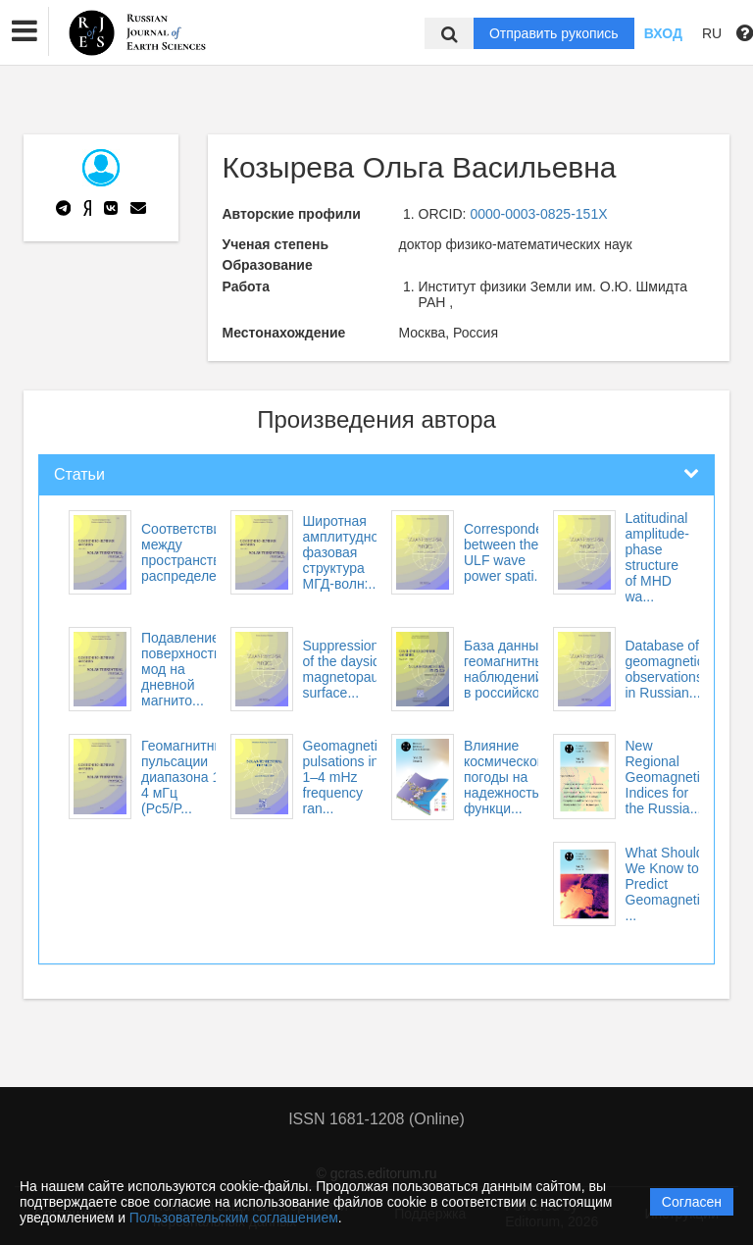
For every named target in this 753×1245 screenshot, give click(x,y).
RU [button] (712, 33)
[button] (24, 31)
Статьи (79, 474)
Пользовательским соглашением (233, 1217)
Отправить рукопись (554, 33)
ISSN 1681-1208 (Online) (376, 1119)
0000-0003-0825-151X (538, 214)
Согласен (692, 1202)
